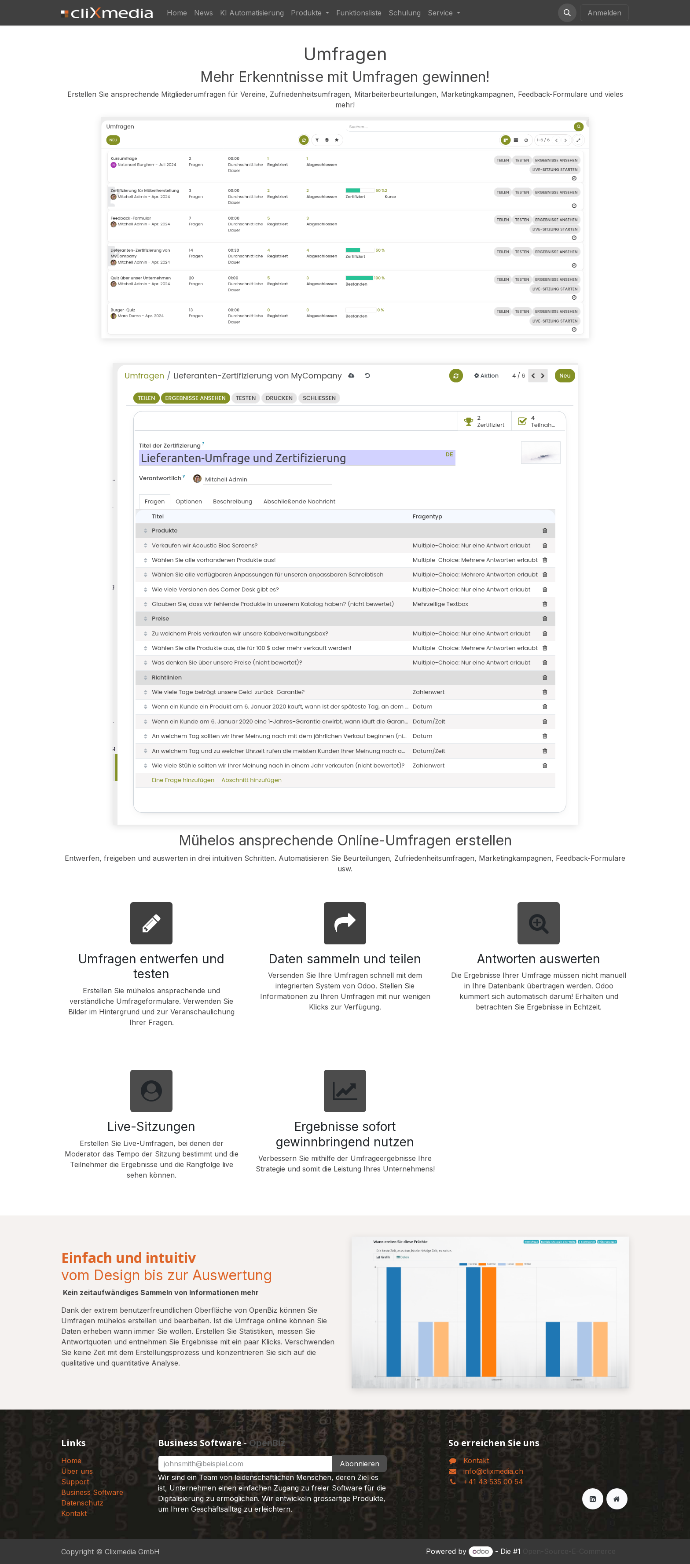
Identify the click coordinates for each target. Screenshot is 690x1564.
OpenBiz (267, 1443)
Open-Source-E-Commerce (569, 1551)
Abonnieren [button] (359, 1463)
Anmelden (604, 12)
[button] (567, 13)
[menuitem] (177, 13)
